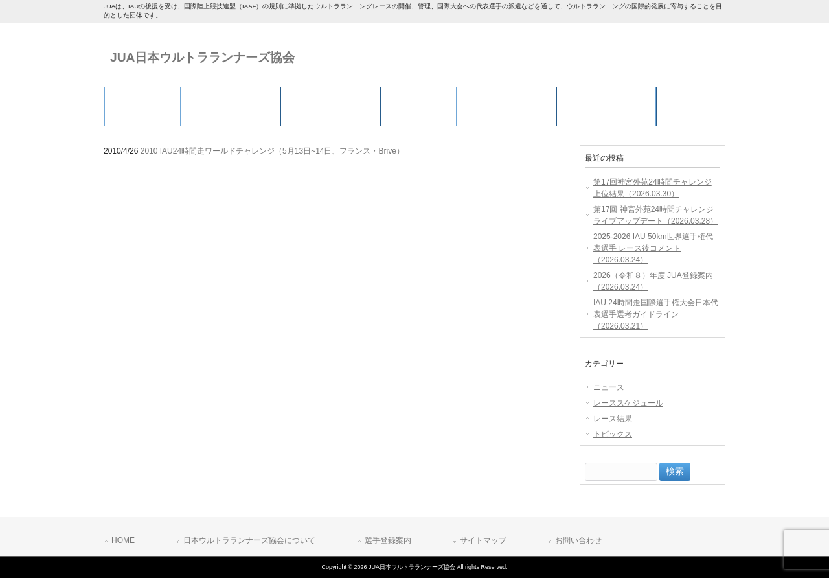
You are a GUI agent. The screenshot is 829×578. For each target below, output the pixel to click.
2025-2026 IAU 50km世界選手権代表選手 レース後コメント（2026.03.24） (653, 248)
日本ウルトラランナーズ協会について (249, 540)
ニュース (608, 387)
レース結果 (612, 418)
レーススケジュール (628, 403)
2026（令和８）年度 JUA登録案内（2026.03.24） (653, 281)
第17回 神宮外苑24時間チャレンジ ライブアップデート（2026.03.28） (655, 215)
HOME (123, 540)
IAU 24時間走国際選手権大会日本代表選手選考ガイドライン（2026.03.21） (655, 314)
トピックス (612, 434)
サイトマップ (483, 540)
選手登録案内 (388, 540)
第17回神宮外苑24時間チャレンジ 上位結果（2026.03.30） (652, 188)
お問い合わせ (578, 540)
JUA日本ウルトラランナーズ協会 (202, 57)
